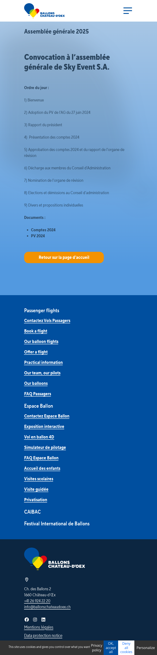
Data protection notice (43, 636)
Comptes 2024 (43, 230)
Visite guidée (36, 489)
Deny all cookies (126, 647)
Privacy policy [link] (96, 647)
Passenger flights (41, 310)
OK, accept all (111, 647)
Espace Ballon (38, 406)
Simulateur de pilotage (45, 447)
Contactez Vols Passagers (47, 321)
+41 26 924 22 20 (37, 601)
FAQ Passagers (37, 394)
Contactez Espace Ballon (46, 416)
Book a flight (35, 331)
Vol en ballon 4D (39, 437)
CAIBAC (32, 512)
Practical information (43, 362)
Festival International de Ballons (57, 523)
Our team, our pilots (42, 373)
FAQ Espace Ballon (41, 458)
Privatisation (35, 500)
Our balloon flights (41, 341)
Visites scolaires (38, 479)
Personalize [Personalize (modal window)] (145, 647)
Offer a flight (36, 352)
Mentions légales (38, 627)
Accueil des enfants (42, 468)
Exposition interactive (44, 426)
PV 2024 (38, 236)
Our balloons (36, 383)
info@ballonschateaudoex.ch (47, 607)
